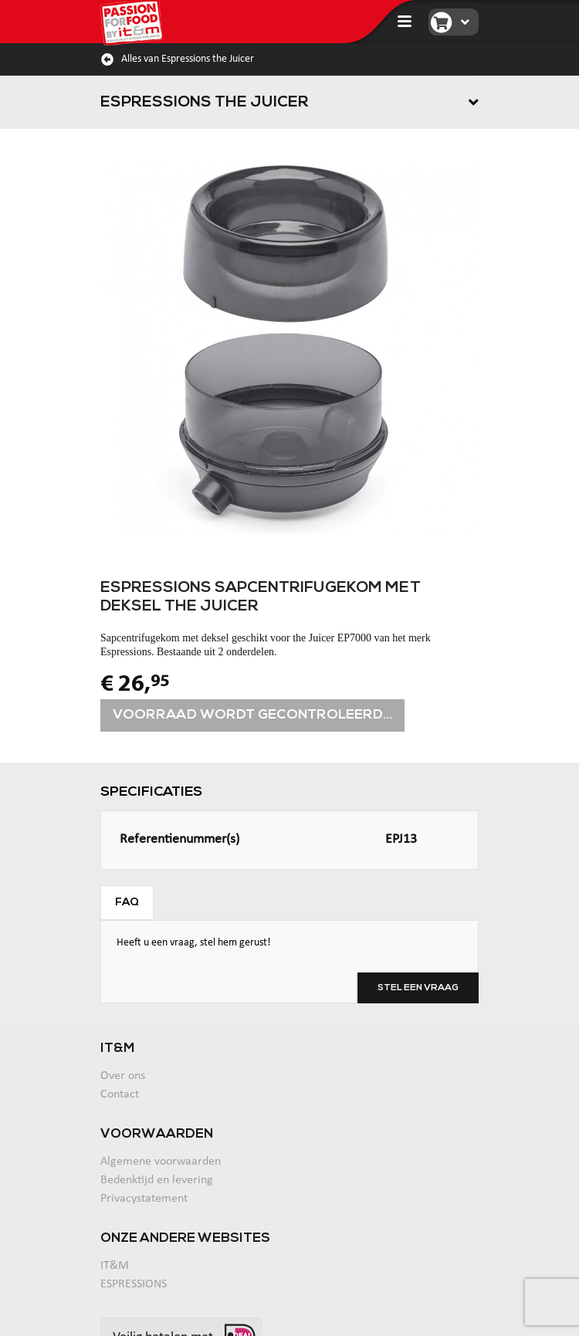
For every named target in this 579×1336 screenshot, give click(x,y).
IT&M (114, 1266)
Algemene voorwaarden (160, 1161)
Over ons (122, 1076)
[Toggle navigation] (404, 22)
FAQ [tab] (127, 902)
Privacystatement (144, 1198)
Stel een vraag (418, 988)
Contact (119, 1094)
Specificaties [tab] (151, 792)
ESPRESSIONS (133, 1284)
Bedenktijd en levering (156, 1180)
